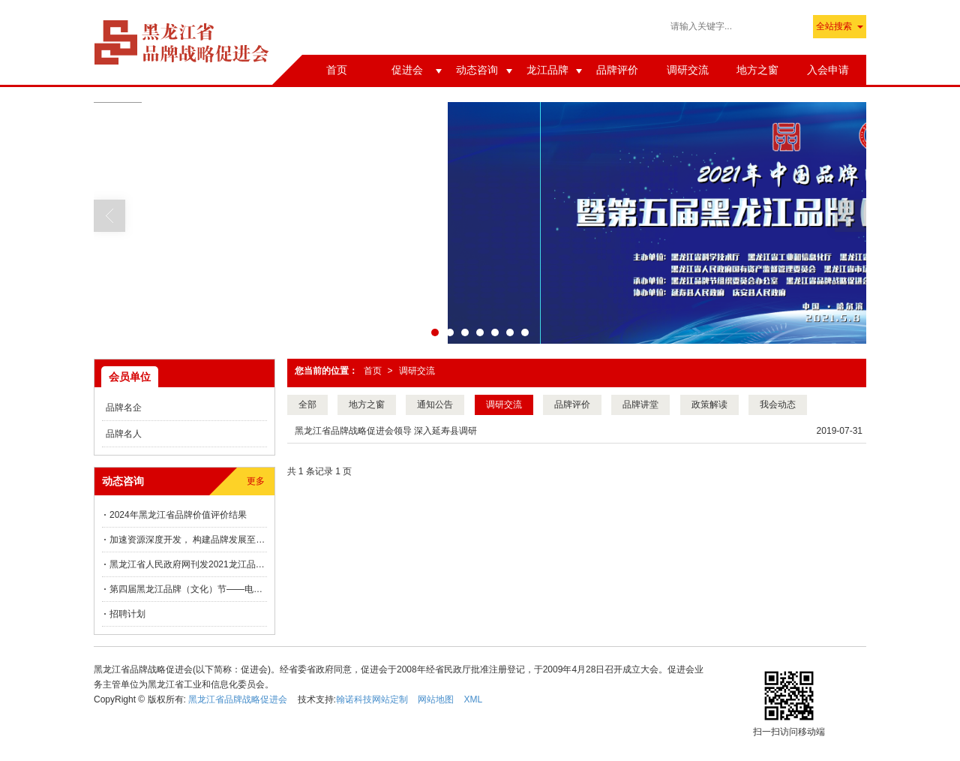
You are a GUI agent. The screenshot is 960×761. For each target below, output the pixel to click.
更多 (256, 481)
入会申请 (828, 70)
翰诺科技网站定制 (372, 699)
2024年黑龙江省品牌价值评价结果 (178, 515)
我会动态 (778, 404)
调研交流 (688, 70)
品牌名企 (124, 407)
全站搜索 (834, 26)
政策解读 (710, 404)
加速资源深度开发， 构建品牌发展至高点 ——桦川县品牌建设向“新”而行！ (188, 539)
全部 (307, 404)
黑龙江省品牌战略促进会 (237, 699)
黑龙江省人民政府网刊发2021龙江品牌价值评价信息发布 (188, 564)
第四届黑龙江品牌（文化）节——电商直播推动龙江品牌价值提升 (188, 589)
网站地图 (436, 699)
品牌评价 (617, 70)
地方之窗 (757, 70)
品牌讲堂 (640, 404)
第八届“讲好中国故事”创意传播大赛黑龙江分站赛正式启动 (468, 28)
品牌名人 (124, 434)
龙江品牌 (547, 70)
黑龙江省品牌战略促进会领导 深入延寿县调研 (386, 431)
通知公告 (435, 404)
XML (473, 699)
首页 (336, 70)
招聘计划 (128, 614)
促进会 (407, 70)
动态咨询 (477, 70)
